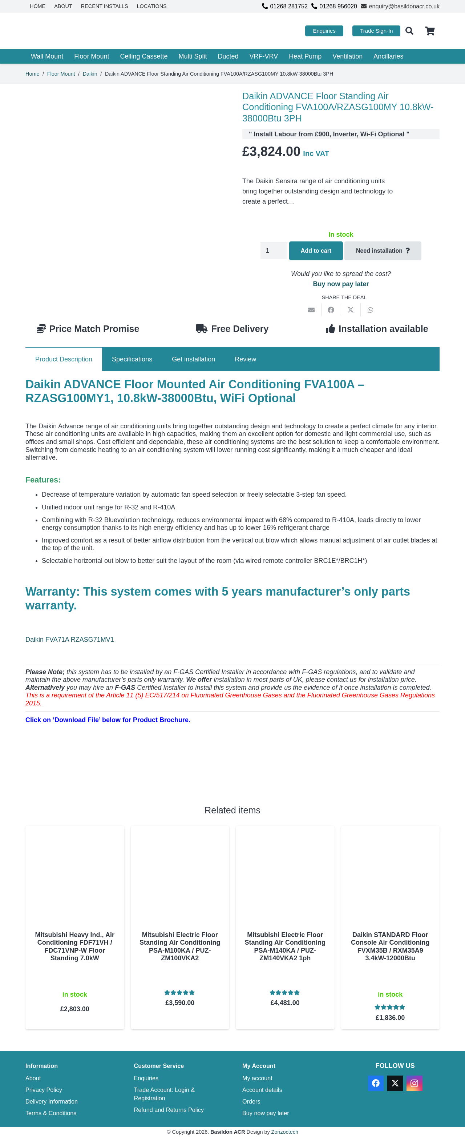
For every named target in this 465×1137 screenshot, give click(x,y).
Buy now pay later (341, 284)
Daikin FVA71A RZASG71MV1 (69, 639)
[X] (395, 1083)
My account (257, 1078)
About (33, 1078)
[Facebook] (376, 1083)
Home (32, 74)
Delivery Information (51, 1101)
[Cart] (430, 31)
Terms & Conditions (50, 1113)
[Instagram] (414, 1083)
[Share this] (331, 309)
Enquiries (146, 1078)
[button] (409, 31)
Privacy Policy (43, 1089)
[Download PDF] (79, 773)
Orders (251, 1101)
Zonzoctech (284, 1132)
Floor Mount (61, 74)
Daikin (90, 74)
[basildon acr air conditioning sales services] (71, 31)
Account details (262, 1089)
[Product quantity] (273, 251)
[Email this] (312, 309)
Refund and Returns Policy (169, 1109)
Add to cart (316, 251)
